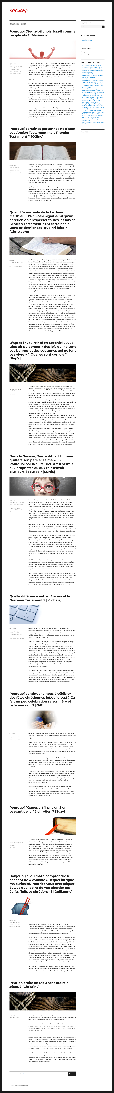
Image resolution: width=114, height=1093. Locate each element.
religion (19, 740)
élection (15, 71)
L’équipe (84, 39)
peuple (11, 75)
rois (10, 511)
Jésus (20, 66)
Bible (11, 66)
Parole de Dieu (20, 638)
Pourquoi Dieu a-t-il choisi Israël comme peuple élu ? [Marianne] (42, 33)
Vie (16, 264)
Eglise (14, 167)
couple (18, 508)
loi (10, 268)
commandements (14, 266)
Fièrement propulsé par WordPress (19, 1085)
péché (16, 509)
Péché (16, 262)
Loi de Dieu (19, 73)
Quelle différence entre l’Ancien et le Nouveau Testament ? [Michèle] (40, 598)
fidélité (19, 71)
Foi (10, 262)
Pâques (15, 847)
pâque (11, 847)
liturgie (15, 740)
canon (15, 173)
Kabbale (18, 926)
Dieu (14, 66)
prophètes (20, 509)
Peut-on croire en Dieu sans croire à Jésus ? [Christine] (39, 985)
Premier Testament (14, 69)
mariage (12, 509)
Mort (16, 389)
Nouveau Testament (15, 67)
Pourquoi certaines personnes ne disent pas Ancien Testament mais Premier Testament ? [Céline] (43, 132)
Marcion (20, 173)
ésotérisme (12, 926)
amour (11, 508)
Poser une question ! (87, 40)
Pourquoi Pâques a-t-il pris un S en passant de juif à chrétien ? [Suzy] (38, 809)
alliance (12, 173)
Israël (17, 66)
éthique (21, 266)
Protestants (12, 737)
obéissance (14, 268)
